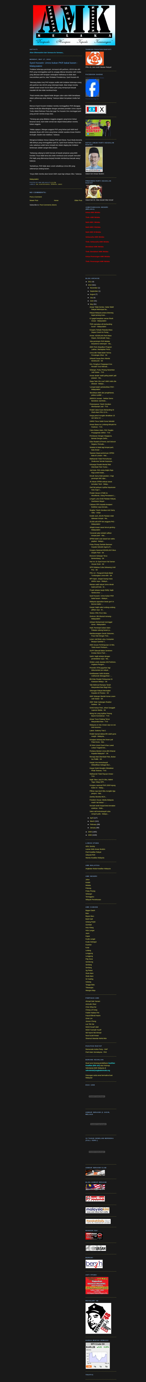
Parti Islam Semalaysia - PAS (96, 1052)
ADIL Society (90, 846)
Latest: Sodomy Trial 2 (98, 731)
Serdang (89, 965)
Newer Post (34, 200)
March (92, 821)
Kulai (87, 947)
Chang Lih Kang (91, 1010)
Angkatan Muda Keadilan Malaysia (98, 869)
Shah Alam (89, 973)
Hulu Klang (90, 927)
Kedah (88, 882)
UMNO (60, 184)
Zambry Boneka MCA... (98, 797)
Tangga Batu (90, 985)
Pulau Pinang (90, 891)
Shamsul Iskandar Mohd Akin (96, 1038)
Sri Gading (89, 979)
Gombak (89, 925)
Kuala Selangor (91, 942)
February (93, 824)
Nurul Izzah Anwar (92, 1035)
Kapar (88, 936)
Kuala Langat (90, 939)
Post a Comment (36, 197)
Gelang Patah (90, 922)
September (94, 291)
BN (37, 184)
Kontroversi (44, 184)
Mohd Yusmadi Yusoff (93, 1030)
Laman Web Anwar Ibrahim (95, 849)
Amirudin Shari (91, 1004)
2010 (90, 285)
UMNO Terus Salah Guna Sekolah (102, 421)
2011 (90, 282)
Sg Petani (89, 970)
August (92, 294)
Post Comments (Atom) (48, 205)
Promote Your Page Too (92, 99)
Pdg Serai (89, 959)
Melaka (88, 885)
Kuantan (89, 945)
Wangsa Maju (90, 990)
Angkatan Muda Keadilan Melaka (95, 77)
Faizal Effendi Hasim (93, 1015)
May (92, 304)
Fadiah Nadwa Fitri (92, 1013)
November (94, 288)
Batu (87, 913)
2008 (90, 835)
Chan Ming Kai (91, 1007)
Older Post (78, 200)
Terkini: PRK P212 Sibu (98, 613)
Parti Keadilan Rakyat (93, 852)
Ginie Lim (89, 1018)
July (91, 298)
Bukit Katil (89, 919)
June (92, 301)
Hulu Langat (90, 930)
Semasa (54, 184)
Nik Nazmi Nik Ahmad (93, 1033)
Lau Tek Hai (90, 1024)
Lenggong (89, 953)
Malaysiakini (34, 179)
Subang (88, 982)
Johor (88, 880)
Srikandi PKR (90, 855)
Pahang (88, 888)
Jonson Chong (91, 1021)
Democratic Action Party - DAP (97, 1049)
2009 (90, 832)
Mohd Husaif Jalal (92, 1027)
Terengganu (90, 897)
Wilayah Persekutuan (93, 899)
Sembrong (89, 962)
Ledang (88, 950)
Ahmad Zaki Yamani (93, 1001)
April (92, 818)
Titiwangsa (89, 987)
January (93, 828)
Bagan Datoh (90, 910)
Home (56, 200)
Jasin (87, 933)
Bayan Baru (90, 916)
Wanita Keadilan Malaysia (95, 858)
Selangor (89, 894)
